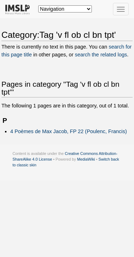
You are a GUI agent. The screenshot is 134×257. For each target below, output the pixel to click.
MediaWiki (86, 159)
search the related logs (101, 54)
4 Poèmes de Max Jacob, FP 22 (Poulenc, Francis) (68, 131)
